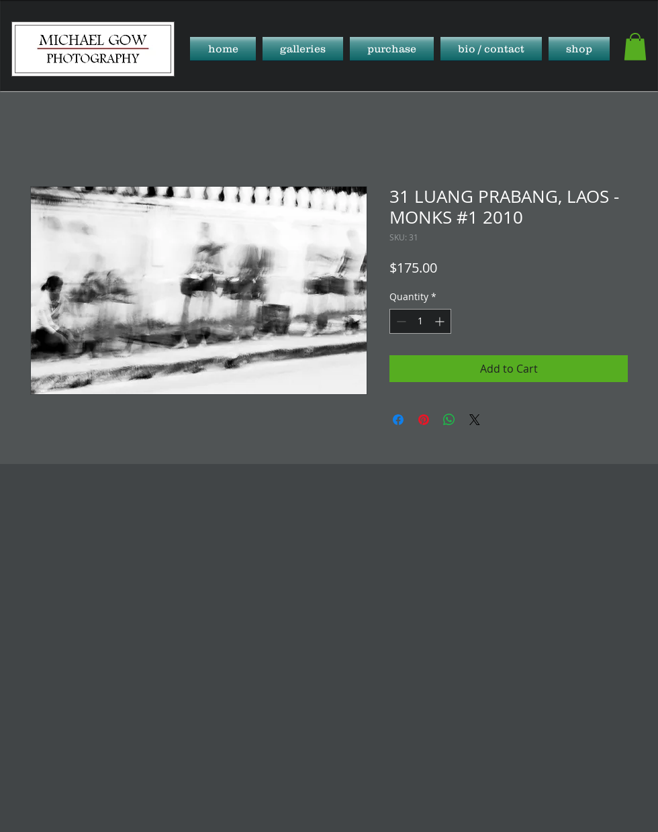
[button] (302, 48)
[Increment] (440, 321)
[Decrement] (399, 321)
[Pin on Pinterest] (424, 420)
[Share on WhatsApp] (449, 420)
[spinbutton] (420, 321)
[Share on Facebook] (398, 420)
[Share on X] (475, 420)
